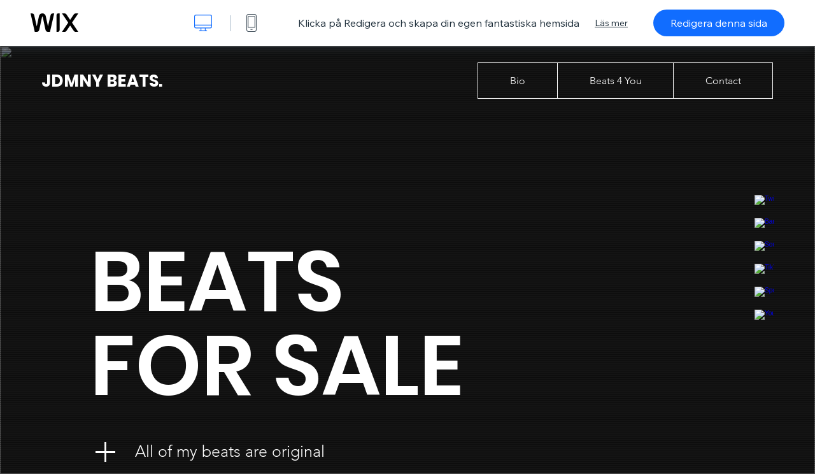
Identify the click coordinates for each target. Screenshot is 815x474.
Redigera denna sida (718, 23)
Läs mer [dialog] (611, 23)
